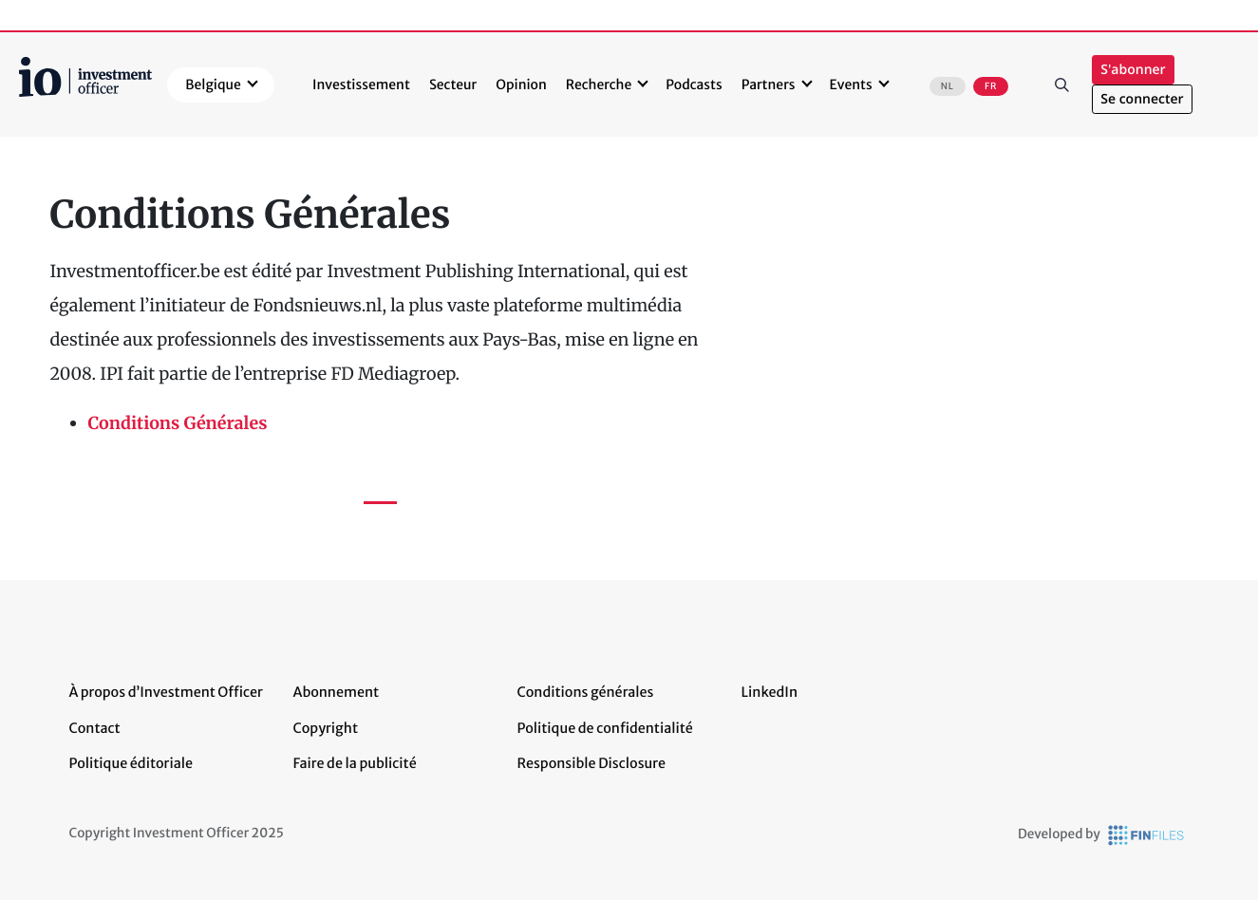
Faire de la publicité (355, 763)
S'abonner (1132, 70)
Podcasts (694, 84)
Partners (769, 84)
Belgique (213, 84)
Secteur (453, 84)
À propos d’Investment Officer (166, 692)
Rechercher (1061, 84)
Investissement (361, 84)
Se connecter (1141, 99)
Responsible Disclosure (592, 763)
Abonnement (336, 692)
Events (851, 84)
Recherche (598, 84)
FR (991, 86)
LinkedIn (770, 692)
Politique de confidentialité (605, 728)
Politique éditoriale (131, 763)
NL (947, 86)
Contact (95, 728)
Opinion (521, 84)
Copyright (325, 728)
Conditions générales (585, 692)
